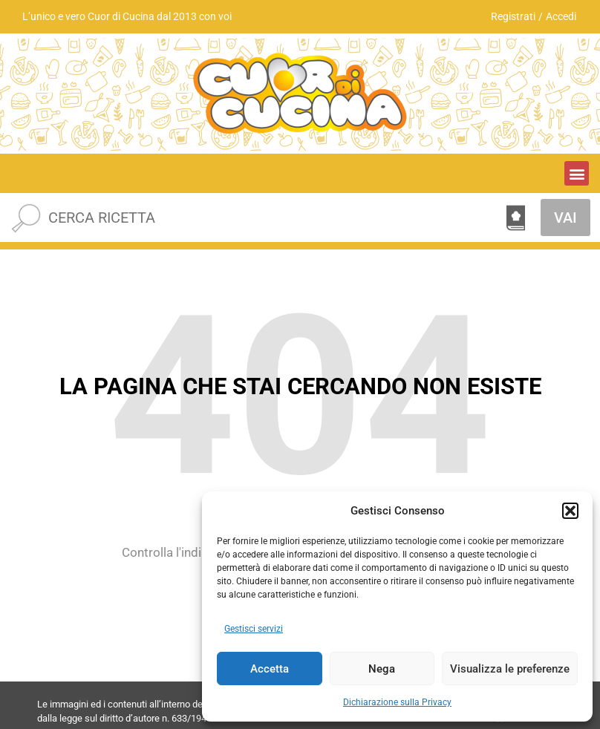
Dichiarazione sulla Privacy (397, 702)
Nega (381, 669)
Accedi (561, 16)
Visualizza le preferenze (510, 669)
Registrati (513, 16)
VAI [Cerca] (565, 217)
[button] (570, 510)
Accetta (269, 669)
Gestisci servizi (253, 629)
